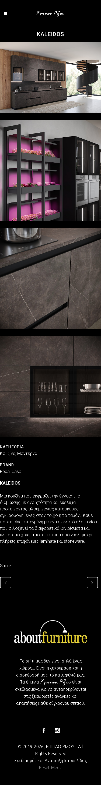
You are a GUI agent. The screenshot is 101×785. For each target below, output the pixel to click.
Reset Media (50, 767)
